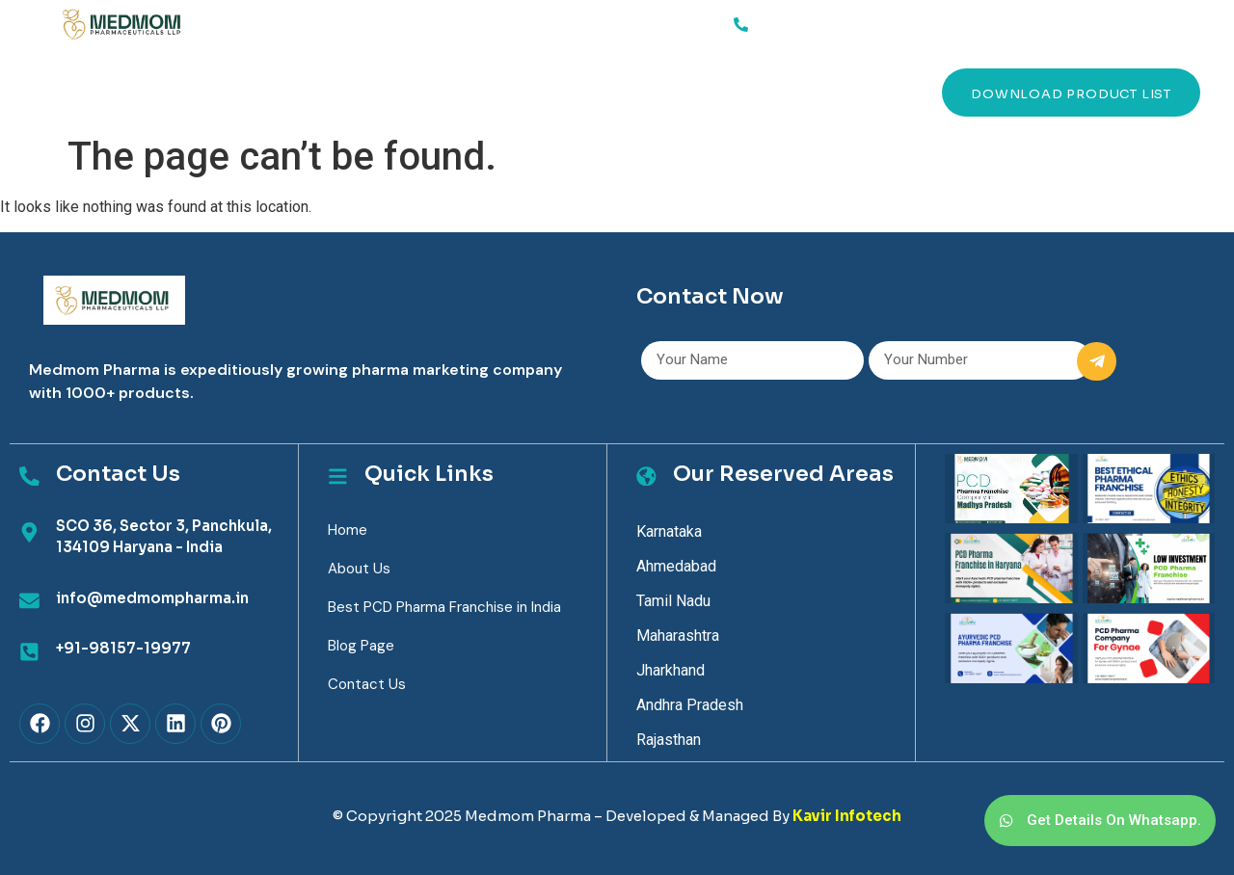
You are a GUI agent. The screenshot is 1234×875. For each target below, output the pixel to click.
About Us (257, 92)
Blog (461, 92)
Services (167, 92)
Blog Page (361, 645)
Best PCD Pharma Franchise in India (444, 607)
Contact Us (563, 92)
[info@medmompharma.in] (29, 601)
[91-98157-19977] (740, 24)
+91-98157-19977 (122, 648)
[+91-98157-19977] (29, 651)
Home (92, 92)
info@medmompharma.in (151, 598)
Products (367, 92)
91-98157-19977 (813, 21)
